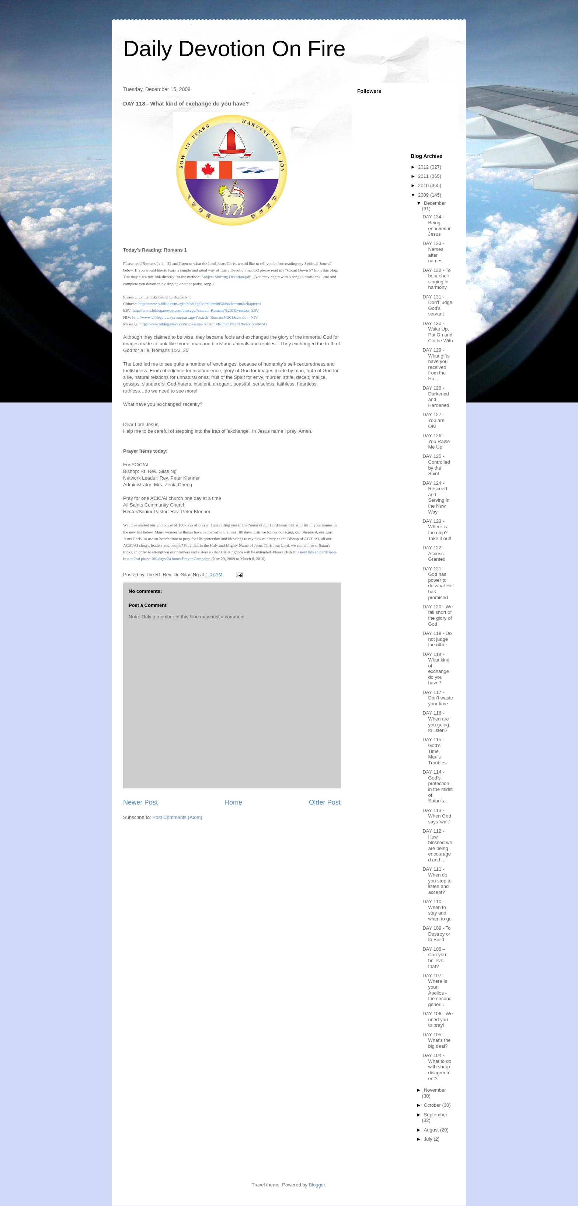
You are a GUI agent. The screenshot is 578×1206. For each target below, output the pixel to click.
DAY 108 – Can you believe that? (434, 957)
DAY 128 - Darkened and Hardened (435, 396)
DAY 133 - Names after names (433, 252)
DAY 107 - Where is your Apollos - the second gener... (437, 990)
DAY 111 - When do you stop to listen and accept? (437, 880)
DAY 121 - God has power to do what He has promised (437, 583)
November (435, 1090)
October (433, 1105)
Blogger (317, 1185)
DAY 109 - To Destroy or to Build (436, 933)
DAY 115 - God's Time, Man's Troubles (434, 751)
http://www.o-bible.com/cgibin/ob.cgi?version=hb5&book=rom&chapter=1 (199, 303)
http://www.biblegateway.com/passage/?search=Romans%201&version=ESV (196, 310)
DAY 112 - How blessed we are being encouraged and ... (437, 845)
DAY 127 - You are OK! (433, 420)
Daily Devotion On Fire (234, 48)
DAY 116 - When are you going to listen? (435, 721)
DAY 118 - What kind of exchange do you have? (435, 669)
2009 (424, 195)
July (429, 1139)
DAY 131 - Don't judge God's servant (437, 305)
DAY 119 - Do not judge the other (437, 638)
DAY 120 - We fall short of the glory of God (437, 615)
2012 (424, 167)
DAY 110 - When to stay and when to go (437, 910)
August (432, 1130)
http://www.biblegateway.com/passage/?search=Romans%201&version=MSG (203, 324)
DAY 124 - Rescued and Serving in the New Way (435, 497)
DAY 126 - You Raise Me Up (436, 441)
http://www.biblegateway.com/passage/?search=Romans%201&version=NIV (195, 317)
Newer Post (140, 802)
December (435, 203)
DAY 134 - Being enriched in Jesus (437, 225)
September (436, 1114)
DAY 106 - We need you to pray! (437, 1019)
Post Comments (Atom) (177, 817)
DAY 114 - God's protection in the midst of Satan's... (437, 786)
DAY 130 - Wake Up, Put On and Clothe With (437, 332)
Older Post (325, 802)
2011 (424, 176)
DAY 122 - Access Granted (433, 553)
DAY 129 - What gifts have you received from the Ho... (435, 364)
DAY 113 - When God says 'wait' (436, 816)
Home (233, 802)
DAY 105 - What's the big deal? (436, 1040)
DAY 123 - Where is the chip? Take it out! (436, 529)
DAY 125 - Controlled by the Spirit (436, 464)
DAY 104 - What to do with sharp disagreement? (436, 1067)
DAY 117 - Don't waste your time (437, 698)
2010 (424, 185)
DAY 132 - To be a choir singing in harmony (436, 278)
